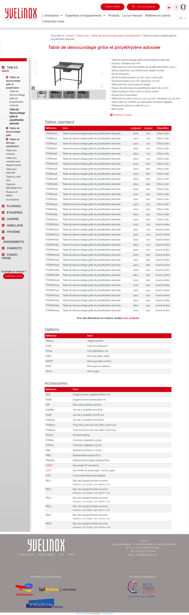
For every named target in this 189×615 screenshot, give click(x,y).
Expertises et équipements (86, 15)
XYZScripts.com (107, 614)
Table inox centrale (11, 152)
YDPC (48, 470)
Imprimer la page (121, 114)
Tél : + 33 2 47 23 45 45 (143, 6)
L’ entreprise (52, 15)
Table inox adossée (11, 171)
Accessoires (12, 199)
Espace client (112, 6)
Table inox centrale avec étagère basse (13, 161)
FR (180, 18)
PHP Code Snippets (83, 614)
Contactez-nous (53, 21)
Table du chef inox (13, 178)
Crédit (71, 554)
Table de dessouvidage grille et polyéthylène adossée (15, 116)
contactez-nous (13, 276)
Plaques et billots (11, 194)
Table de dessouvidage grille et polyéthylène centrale (15, 98)
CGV (61, 554)
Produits (114, 15)
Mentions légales (46, 554)
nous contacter (131, 318)
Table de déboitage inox (14, 186)
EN (185, 18)
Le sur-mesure (132, 15)
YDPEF (49, 465)
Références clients (158, 15)
